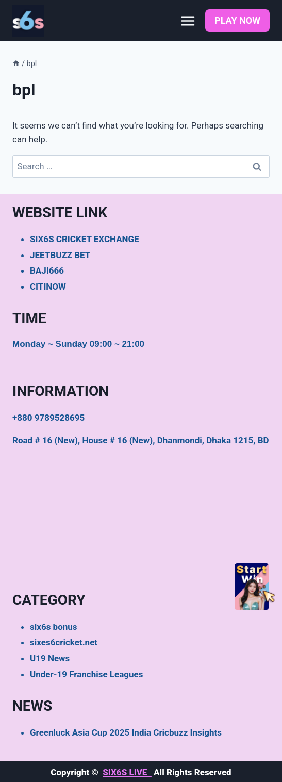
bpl (32, 63)
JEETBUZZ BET (60, 255)
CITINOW (48, 286)
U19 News (50, 658)
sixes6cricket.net (63, 642)
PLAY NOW (237, 20)
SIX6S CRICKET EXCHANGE (84, 239)
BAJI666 (47, 270)
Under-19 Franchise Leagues (86, 674)
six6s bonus (53, 626)
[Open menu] (187, 20)
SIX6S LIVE (127, 772)
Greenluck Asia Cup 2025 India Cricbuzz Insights (126, 732)
